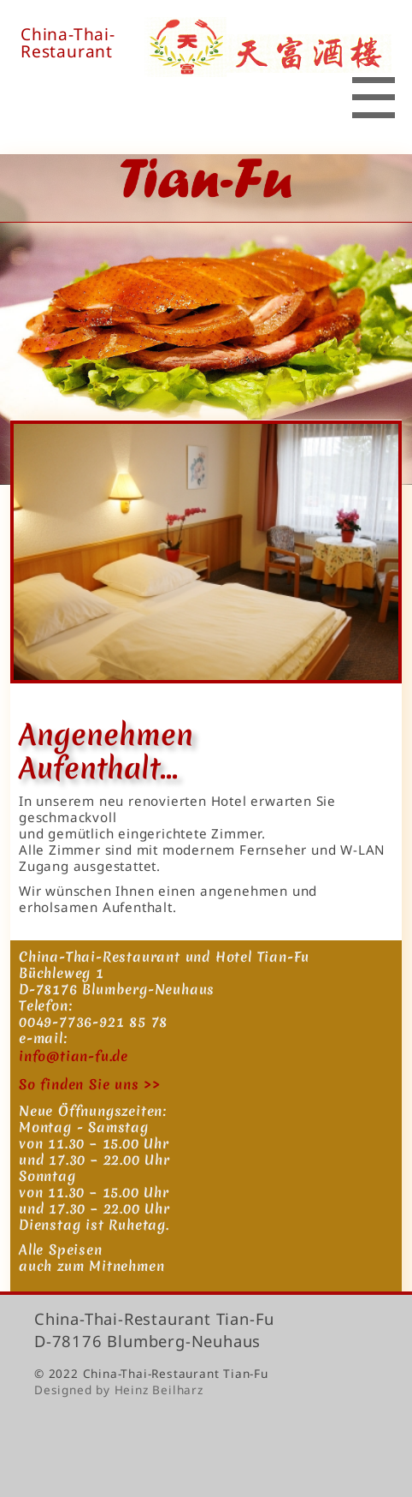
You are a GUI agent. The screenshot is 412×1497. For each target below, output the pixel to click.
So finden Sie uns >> (90, 1084)
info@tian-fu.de (73, 1056)
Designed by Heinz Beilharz (118, 1389)
